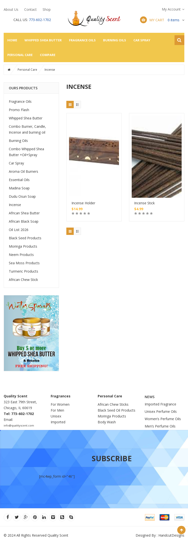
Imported (58, 422)
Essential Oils (19, 179)
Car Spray (141, 40)
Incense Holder (83, 203)
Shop (47, 9)
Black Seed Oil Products (116, 410)
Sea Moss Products (24, 263)
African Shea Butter (24, 213)
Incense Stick (144, 203)
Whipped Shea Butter (43, 40)
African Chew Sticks (113, 404)
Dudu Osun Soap (22, 196)
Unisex (56, 416)
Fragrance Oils (82, 40)
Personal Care (20, 55)
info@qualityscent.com (19, 425)
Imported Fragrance (160, 404)
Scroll (181, 530)
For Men (57, 410)
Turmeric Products (23, 271)
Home (12, 40)
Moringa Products (23, 246)
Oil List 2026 (18, 229)
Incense (15, 204)
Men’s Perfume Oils (160, 426)
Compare (47, 55)
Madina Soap (19, 188)
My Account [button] (171, 9)
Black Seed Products (25, 238)
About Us (11, 9)
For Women (60, 404)
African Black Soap (23, 221)
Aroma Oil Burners (23, 171)
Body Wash (107, 422)
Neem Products (21, 254)
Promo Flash (19, 109)
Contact (30, 9)
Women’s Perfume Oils (163, 418)
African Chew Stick (23, 279)
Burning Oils (114, 40)
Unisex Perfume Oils (161, 411)
